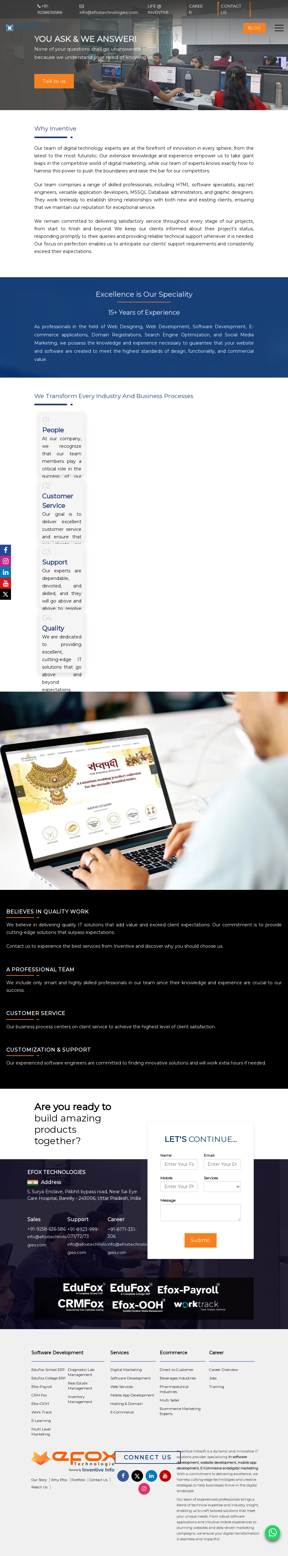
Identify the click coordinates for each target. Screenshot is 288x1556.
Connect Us (148, 1457)
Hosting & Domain (126, 1404)
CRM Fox (39, 1395)
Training (216, 1387)
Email (209, 1155)
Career (196, 9)
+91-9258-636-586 (46, 1229)
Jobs (213, 1378)
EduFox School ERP (48, 1370)
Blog (254, 27)
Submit (201, 1240)
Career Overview (223, 1370)
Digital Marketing (126, 1370)
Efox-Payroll (41, 1387)
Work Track (41, 1412)
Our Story (39, 1480)
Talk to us (54, 81)
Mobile (166, 1178)
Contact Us (234, 9)
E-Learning (41, 1420)
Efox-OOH (40, 1404)
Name (165, 1155)
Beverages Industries (178, 1378)
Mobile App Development (132, 1395)
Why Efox (59, 1480)
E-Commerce (122, 1412)
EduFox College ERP (48, 1378)
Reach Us (39, 1487)
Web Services (121, 1387)
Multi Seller (170, 1400)
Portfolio (78, 1480)
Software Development (130, 1378)
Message (167, 1200)
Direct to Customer (177, 1370)
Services (211, 1178)
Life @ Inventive (158, 9)
